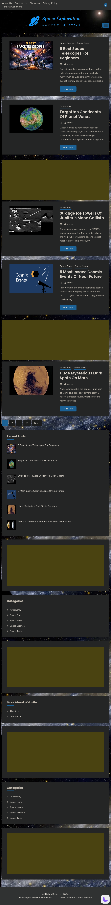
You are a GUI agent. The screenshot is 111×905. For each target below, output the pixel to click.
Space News (81, 266)
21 (27, 423)
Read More (68, 89)
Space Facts (66, 266)
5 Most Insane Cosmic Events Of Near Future (81, 274)
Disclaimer (34, 3)
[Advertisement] (55, 180)
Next (36, 423)
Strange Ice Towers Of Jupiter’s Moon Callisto (82, 216)
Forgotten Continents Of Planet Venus (80, 114)
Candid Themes (84, 897)
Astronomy (65, 106)
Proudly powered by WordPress (36, 897)
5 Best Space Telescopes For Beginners (74, 53)
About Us (7, 3)
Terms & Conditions (12, 6)
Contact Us (21, 3)
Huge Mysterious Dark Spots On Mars (81, 375)
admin (70, 64)
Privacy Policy (50, 3)
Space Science (67, 43)
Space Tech (83, 43)
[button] (105, 899)
